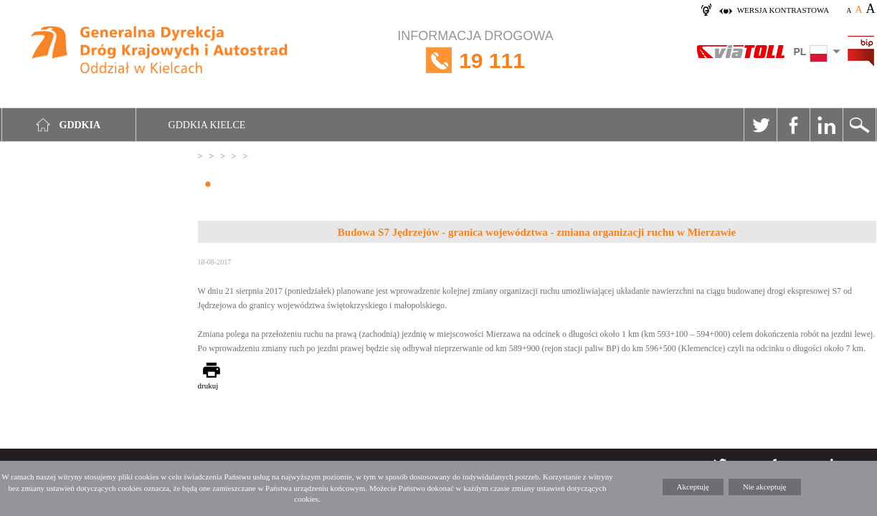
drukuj (208, 385)
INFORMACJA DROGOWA (475, 60)
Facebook (793, 124)
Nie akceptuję (765, 486)
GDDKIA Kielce (207, 125)
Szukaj (859, 124)
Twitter (760, 124)
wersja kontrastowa (783, 10)
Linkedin (826, 124)
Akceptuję (693, 486)
